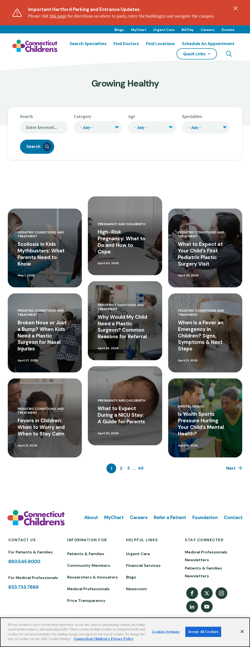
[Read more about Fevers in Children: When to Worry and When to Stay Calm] (45, 417)
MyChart (138, 30)
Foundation (205, 517)
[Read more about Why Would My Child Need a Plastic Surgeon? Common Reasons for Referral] (125, 320)
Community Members (88, 565)
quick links (194, 54)
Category (82, 116)
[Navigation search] (229, 54)
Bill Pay (188, 30)
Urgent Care (164, 30)
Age (131, 116)
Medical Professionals (88, 588)
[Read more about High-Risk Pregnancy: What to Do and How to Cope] (125, 235)
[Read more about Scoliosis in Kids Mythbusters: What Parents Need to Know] (45, 248)
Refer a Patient (170, 517)
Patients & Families (85, 553)
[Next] (234, 468)
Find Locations (160, 43)
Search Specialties (88, 43)
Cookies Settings (166, 631)
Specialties (192, 116)
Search (26, 116)
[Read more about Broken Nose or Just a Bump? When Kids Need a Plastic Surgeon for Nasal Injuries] (45, 332)
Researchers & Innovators (92, 577)
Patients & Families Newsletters (203, 572)
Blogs (119, 30)
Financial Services (143, 565)
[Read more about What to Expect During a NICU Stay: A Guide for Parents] (125, 405)
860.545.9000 (24, 562)
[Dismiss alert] (235, 8)
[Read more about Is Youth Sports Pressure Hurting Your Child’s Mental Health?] (205, 417)
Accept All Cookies (203, 631)
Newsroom (136, 588)
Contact (233, 517)
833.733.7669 (23, 587)
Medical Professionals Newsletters (206, 556)
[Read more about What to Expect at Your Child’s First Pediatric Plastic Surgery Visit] (205, 248)
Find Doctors (126, 43)
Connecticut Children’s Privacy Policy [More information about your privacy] (103, 639)
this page (58, 16)
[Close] (242, 631)
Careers (208, 30)
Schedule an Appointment (208, 43)
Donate (228, 30)
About (91, 517)
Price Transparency (86, 600)
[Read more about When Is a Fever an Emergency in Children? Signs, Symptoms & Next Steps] (205, 332)
